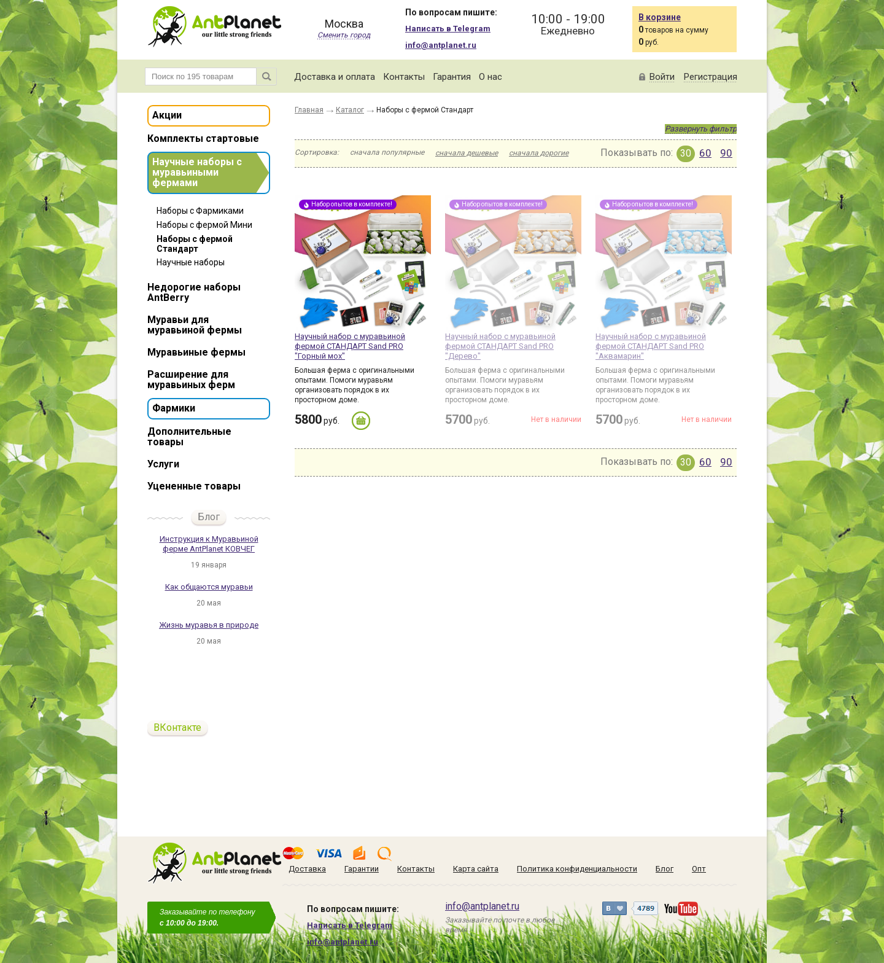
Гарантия (452, 77)
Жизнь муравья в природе (208, 625)
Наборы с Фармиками (200, 211)
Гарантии (361, 868)
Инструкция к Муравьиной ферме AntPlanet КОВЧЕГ (209, 543)
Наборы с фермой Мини (204, 225)
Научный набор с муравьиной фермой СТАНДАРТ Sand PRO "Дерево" (500, 346)
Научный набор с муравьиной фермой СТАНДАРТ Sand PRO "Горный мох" (350, 346)
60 (705, 153)
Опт (699, 868)
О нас (490, 77)
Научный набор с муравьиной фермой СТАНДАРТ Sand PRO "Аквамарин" (650, 346)
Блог (209, 517)
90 (726, 153)
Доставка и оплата (334, 77)
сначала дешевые (466, 153)
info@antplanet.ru (440, 45)
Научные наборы (191, 262)
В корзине (659, 17)
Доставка (307, 868)
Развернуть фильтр (701, 128)
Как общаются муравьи (209, 586)
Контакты (404, 77)
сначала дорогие (538, 153)
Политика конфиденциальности (577, 868)
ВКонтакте (177, 727)
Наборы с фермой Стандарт (195, 244)
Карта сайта (475, 868)
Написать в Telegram (447, 28)
